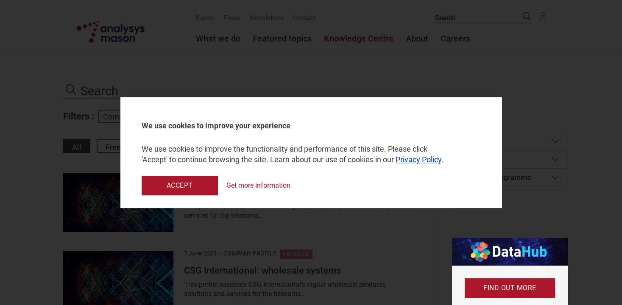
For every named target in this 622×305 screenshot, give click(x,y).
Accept (180, 185)
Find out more (509, 288)
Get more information (258, 185)
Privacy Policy (418, 159)
